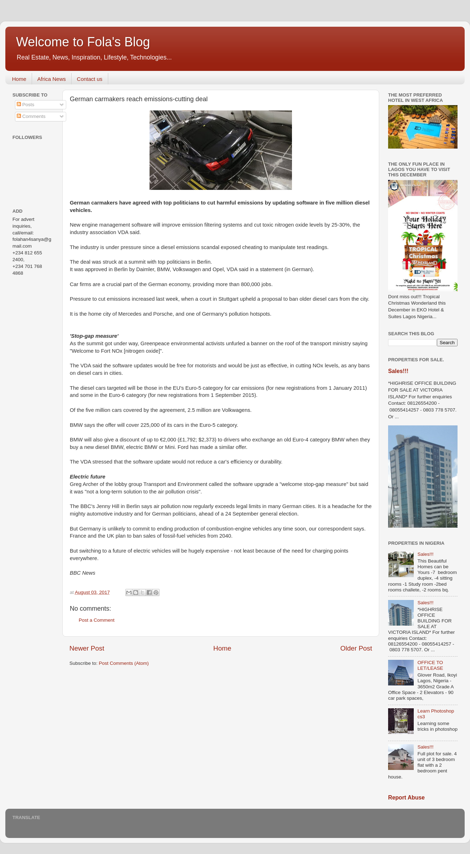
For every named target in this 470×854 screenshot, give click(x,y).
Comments (31, 116)
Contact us (90, 79)
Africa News (51, 79)
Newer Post (86, 648)
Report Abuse (406, 798)
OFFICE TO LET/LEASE (430, 665)
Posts (26, 104)
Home (19, 79)
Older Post (356, 648)
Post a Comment (97, 620)
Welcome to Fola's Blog (83, 42)
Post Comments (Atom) (124, 663)
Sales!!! (398, 371)
